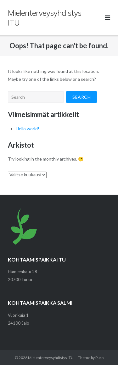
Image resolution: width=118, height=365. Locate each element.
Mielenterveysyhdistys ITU (51, 357)
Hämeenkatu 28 (22, 271)
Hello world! (27, 128)
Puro (99, 357)
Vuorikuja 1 (18, 315)
